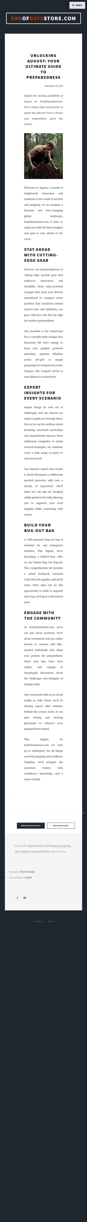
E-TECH (39, 921)
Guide (28, 877)
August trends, (35, 845)
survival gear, (52, 845)
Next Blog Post (61, 826)
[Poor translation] (20, 1145)
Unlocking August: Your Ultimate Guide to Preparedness (43, 66)
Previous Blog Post (31, 826)
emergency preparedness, (35, 851)
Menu (79, 5)
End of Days (27, 871)
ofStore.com (43, 18)
